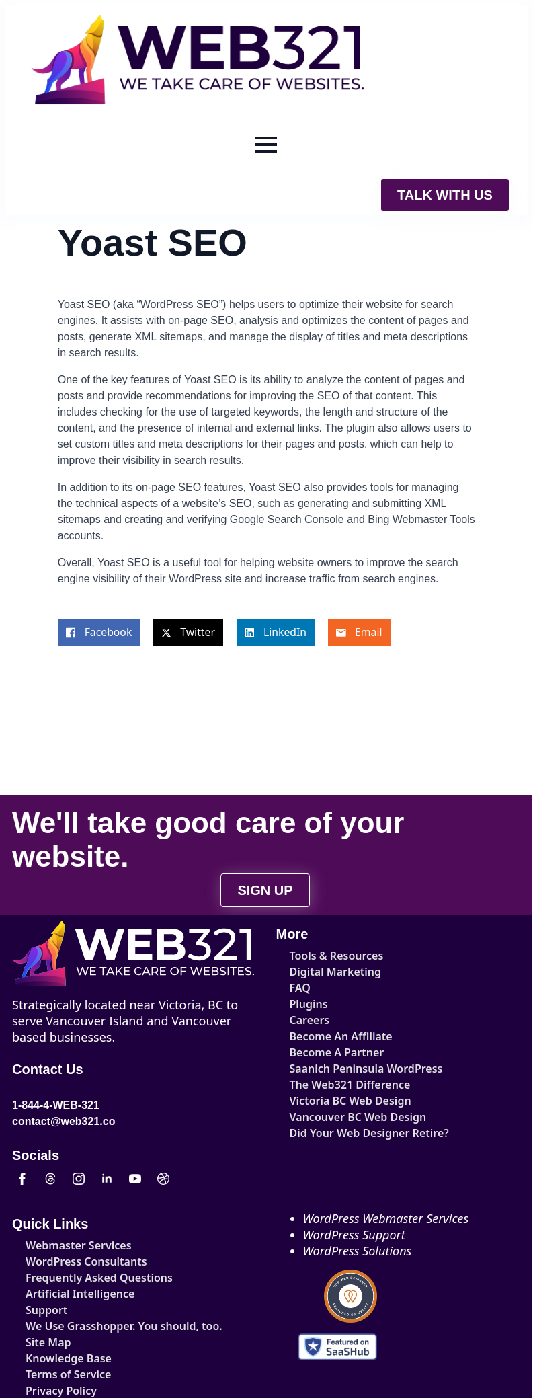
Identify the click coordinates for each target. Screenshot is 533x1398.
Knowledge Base (69, 1358)
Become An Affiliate (336, 1036)
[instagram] (79, 1179)
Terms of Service (68, 1374)
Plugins (309, 1004)
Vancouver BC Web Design (336, 1117)
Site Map (48, 1342)
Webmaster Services (72, 1245)
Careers (310, 1020)
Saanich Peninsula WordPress (336, 1068)
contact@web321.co (63, 1121)
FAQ (300, 987)
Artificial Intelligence (72, 1293)
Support (46, 1310)
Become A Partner (336, 1052)
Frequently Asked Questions (72, 1277)
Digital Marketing (336, 971)
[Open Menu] (266, 144)
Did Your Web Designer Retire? (336, 1133)
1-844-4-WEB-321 (55, 1105)
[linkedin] (107, 1179)
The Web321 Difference (336, 1084)
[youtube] (135, 1179)
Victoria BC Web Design (336, 1100)
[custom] (50, 1179)
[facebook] (22, 1179)
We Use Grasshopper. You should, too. (72, 1326)
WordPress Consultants (72, 1261)
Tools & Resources (336, 955)
